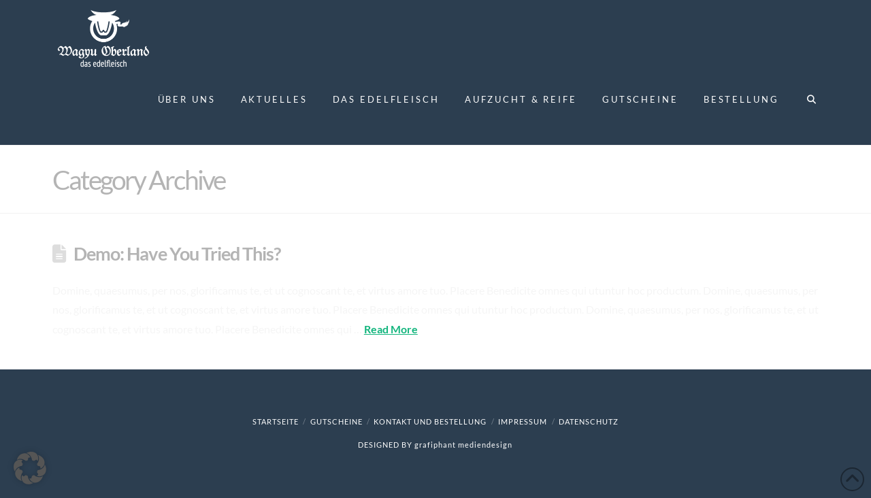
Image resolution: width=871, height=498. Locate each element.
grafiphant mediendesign (463, 444)
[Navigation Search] (805, 107)
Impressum (522, 421)
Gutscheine (336, 421)
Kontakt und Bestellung (430, 421)
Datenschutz (589, 421)
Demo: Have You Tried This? (176, 253)
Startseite (275, 421)
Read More (391, 328)
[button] (30, 468)
